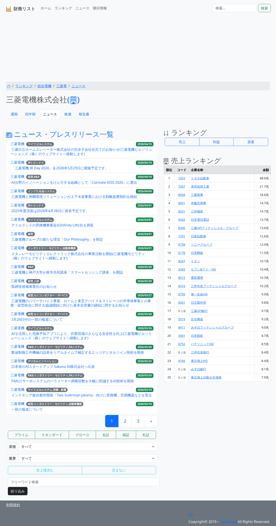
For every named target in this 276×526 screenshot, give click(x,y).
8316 (181, 286)
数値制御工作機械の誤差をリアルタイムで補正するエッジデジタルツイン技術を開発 (77, 352)
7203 (181, 178)
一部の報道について (27, 409)
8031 (181, 211)
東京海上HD (199, 361)
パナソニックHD (202, 344)
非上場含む (45, 470)
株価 (67, 114)
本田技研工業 (200, 186)
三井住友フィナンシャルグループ (214, 286)
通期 (14, 114)
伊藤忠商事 (198, 203)
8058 (181, 195)
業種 (12, 446)
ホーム (46, 8)
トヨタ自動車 (200, 178)
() (73, 99)
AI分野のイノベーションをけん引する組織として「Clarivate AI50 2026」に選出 (74, 182)
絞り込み (18, 491)
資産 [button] (250, 141)
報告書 (84, 114)
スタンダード (51, 434)
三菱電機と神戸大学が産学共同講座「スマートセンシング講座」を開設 (67, 272)
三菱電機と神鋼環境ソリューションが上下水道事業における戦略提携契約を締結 (74, 196)
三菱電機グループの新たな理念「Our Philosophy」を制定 (57, 239)
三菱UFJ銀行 (199, 311)
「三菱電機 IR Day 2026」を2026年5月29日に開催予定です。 (59, 168)
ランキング (63, 8)
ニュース (82, 8)
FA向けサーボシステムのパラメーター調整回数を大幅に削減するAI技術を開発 (72, 381)
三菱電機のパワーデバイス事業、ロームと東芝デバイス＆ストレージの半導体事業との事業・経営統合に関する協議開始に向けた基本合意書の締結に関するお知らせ (80, 303)
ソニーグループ (201, 244)
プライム (21, 434)
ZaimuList (229, 521)
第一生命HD (199, 294)
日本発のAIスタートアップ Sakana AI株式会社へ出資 (53, 366)
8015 (181, 278)
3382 (181, 269)
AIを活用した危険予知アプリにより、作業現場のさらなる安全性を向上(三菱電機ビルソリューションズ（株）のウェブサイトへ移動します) (81, 335)
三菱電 (61, 86)
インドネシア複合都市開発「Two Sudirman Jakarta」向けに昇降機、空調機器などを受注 (81, 395)
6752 (181, 344)
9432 (181, 220)
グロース (82, 434)
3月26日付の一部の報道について (37, 319)
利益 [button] (216, 141)
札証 (145, 434)
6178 (181, 253)
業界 (12, 458)
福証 (125, 434)
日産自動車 (198, 236)
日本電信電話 (200, 220)
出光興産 (197, 319)
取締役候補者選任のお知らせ (34, 286)
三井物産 (197, 211)
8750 (181, 294)
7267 (181, 186)
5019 (181, 319)
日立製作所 (198, 302)
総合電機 (44, 86)
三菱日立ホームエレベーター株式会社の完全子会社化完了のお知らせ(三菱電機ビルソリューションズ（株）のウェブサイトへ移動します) (81, 151)
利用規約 (13, 504)
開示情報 (100, 8)
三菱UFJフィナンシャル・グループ (214, 228)
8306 (181, 228)
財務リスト (20, 9)
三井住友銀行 (200, 352)
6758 (181, 244)
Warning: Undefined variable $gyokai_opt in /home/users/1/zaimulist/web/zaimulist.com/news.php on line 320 (88, 458)
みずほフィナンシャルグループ (212, 327)
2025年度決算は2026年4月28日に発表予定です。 (50, 210)
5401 (181, 336)
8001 (181, 203)
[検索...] (234, 8)
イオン (195, 261)
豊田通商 (197, 278)
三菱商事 (197, 195)
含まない (119, 470)
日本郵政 (197, 253)
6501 (181, 302)
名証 (105, 434)
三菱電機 (17, 143)
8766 (181, 361)
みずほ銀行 (198, 369)
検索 (264, 8)
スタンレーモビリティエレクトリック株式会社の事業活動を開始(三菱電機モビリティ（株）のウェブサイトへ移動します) (77, 255)
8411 (181, 327)
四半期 (30, 114)
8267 (181, 261)
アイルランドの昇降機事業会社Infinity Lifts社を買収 (52, 225)
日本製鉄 (197, 336)
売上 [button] (182, 141)
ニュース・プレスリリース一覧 (60, 134)
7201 (181, 236)
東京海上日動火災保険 (206, 377)
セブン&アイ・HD (203, 269)
